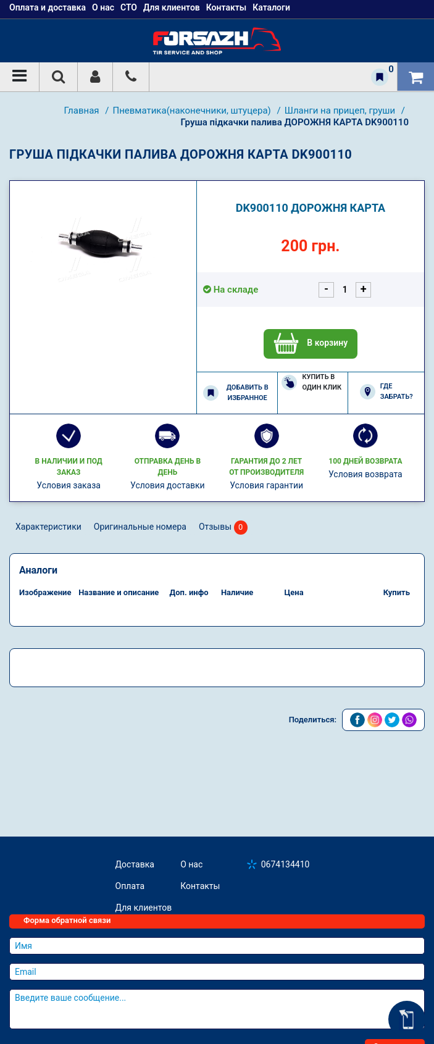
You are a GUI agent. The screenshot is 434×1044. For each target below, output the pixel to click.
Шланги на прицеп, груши (341, 110)
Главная (83, 110)
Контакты (200, 886)
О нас (191, 864)
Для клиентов (143, 907)
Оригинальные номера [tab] (140, 527)
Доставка (134, 864)
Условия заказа (68, 485)
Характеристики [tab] (48, 527)
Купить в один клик (311, 382)
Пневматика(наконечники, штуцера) (192, 110)
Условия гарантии (266, 485)
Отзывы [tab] (223, 527)
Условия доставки (167, 485)
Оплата (130, 886)
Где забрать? (386, 391)
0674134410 (285, 864)
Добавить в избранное (236, 392)
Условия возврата (365, 474)
